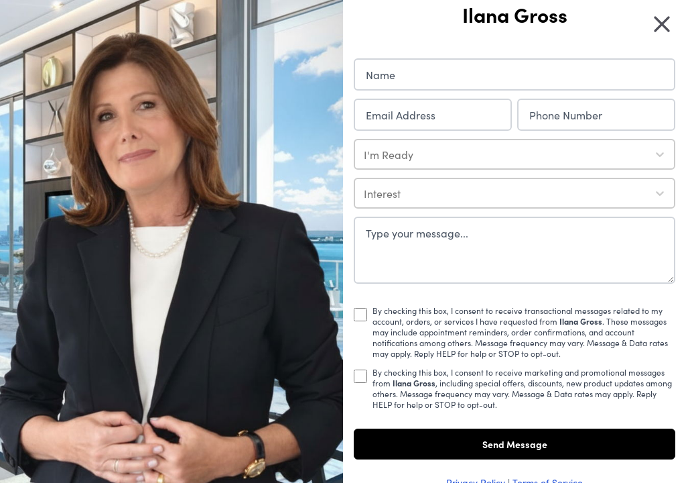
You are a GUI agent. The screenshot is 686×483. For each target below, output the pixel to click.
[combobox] (365, 154)
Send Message (514, 444)
